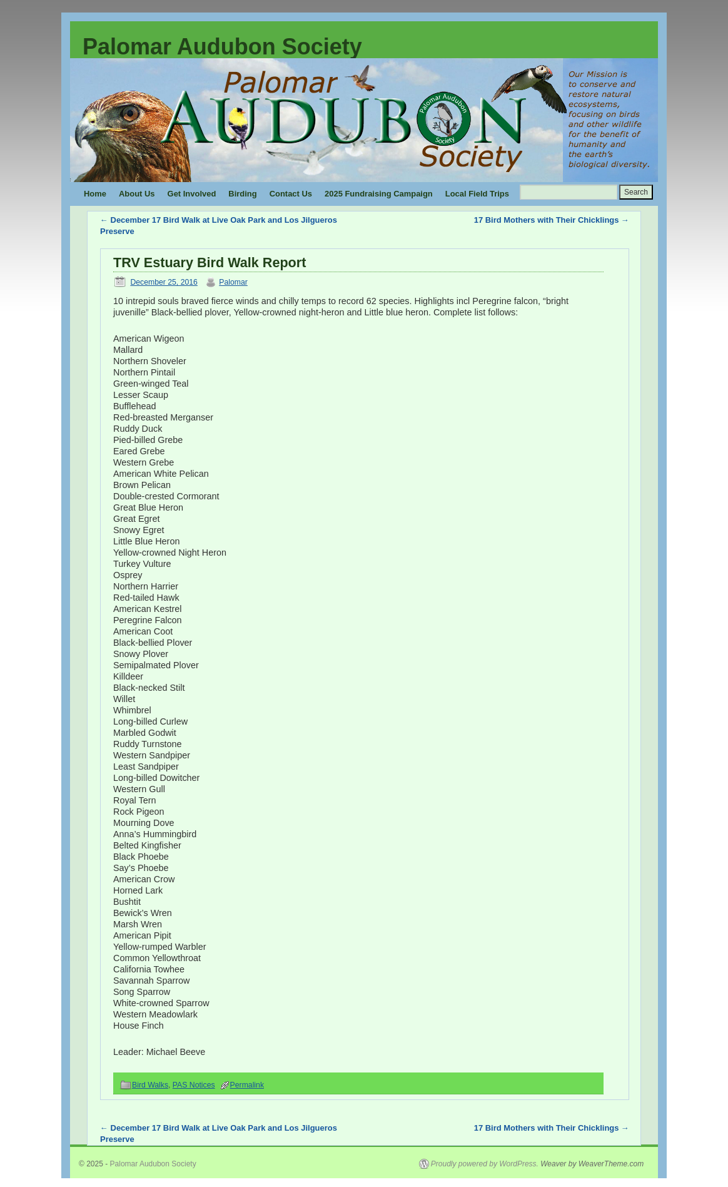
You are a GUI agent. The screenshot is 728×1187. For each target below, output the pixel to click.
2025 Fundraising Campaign (379, 193)
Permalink (247, 1085)
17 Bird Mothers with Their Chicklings (551, 220)
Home (95, 193)
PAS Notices (194, 1085)
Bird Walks (150, 1085)
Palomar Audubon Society (222, 46)
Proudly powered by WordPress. (484, 1163)
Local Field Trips (477, 193)
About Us (137, 193)
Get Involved (192, 193)
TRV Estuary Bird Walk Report (209, 262)
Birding (242, 193)
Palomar (233, 282)
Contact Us (291, 193)
